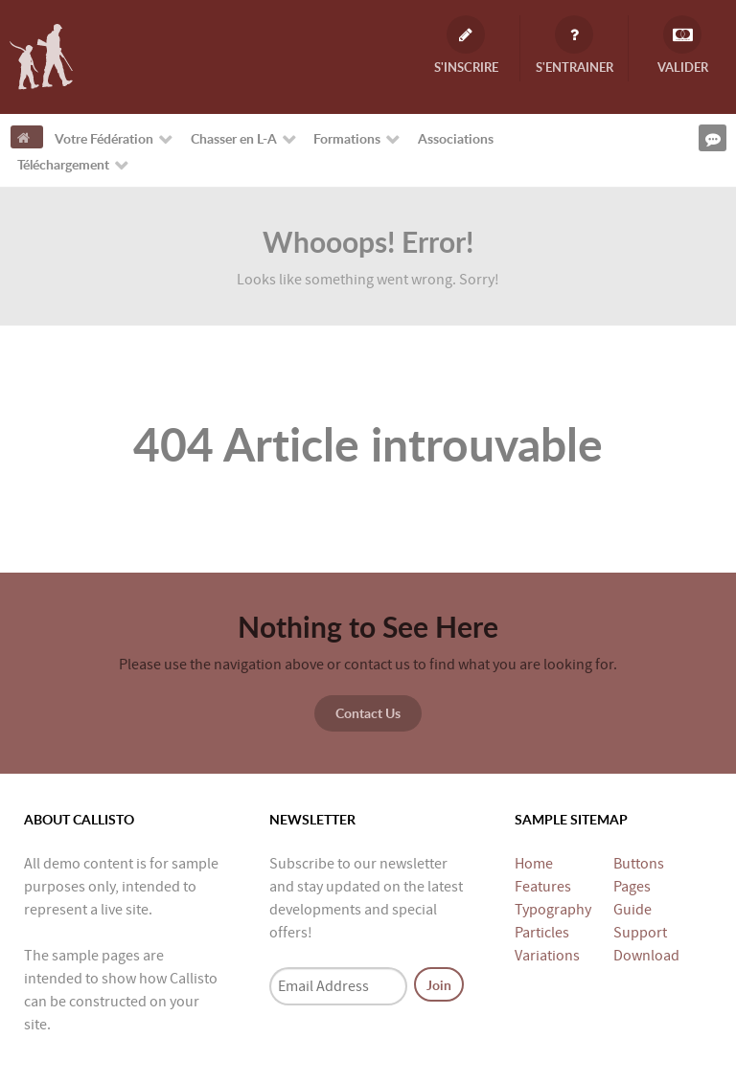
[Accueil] (27, 136)
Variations (547, 955)
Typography (553, 909)
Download (646, 955)
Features (543, 886)
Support (640, 932)
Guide (632, 909)
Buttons (638, 863)
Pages (632, 886)
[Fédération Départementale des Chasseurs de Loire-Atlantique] (41, 55)
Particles (542, 932)
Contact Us (368, 712)
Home (534, 863)
